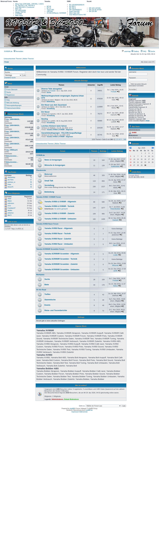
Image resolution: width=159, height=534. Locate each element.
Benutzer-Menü (138, 68)
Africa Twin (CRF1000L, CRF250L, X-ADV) (29, 4)
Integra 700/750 (20, 12)
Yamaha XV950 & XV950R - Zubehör (59, 213)
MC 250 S (72, 8)
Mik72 (10, 215)
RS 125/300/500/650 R (76, 5)
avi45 (115, 271)
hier (98, 72)
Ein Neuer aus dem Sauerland (53, 105)
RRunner (115, 265)
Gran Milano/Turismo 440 (77, 15)
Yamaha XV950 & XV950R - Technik (59, 206)
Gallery (135, 51)
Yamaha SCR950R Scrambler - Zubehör (61, 264)
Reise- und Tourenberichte (55, 310)
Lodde (115, 255)
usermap (126, 51)
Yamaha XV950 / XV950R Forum (48, 197)
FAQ (143, 51)
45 (31, 187)
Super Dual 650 (74, 11)
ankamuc (11, 213)
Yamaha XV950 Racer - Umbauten (58, 244)
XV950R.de (8, 51)
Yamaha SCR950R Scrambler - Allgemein (61, 254)
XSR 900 (50, 11)
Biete (46, 285)
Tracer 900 (50, 10)
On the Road (41, 290)
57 (31, 180)
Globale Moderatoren (71, 399)
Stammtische (50, 300)
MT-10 (49, 8)
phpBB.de (89, 410)
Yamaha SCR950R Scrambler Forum (50, 249)
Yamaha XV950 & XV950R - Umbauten (60, 219)
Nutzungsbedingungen (13, 105)
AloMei (10, 210)
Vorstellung (51, 108)
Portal (6, 62)
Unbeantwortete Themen (13, 59)
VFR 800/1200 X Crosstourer (24, 7)
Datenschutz (83, 412)
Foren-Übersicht (10, 89)
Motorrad (48, 174)
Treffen (47, 294)
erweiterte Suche (10, 78)
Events (47, 305)
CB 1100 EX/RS (20, 10)
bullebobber (115, 166)
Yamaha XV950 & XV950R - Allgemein (60, 129)
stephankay (11, 177)
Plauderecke (41, 170)
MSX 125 (18, 9)
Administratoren (57, 399)
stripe (9, 198)
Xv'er (9, 206)
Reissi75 (10, 187)
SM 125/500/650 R (75, 10)
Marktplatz (40, 275)
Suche (151, 51)
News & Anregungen (53, 160)
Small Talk (48, 181)
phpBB (72, 408)
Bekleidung (51, 101)
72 (31, 177)
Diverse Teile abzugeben (51, 89)
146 (124, 139)
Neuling (44, 119)
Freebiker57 (11, 208)
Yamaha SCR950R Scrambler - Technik (60, 259)
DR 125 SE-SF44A (95, 10)
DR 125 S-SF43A (94, 8)
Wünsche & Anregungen (54, 165)
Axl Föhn (10, 180)
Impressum (75, 412)
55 (31, 182)
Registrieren (9, 95)
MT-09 (49, 6)
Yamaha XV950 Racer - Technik (57, 234)
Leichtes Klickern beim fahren (54, 126)
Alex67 (115, 245)
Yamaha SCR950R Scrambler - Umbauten (61, 269)
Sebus (115, 286)
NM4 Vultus (19, 15)
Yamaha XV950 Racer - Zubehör (57, 239)
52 (31, 184)
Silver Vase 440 (74, 13)
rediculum (11, 203)
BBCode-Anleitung (11, 103)
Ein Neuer (45, 112)
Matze (10, 201)
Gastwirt (115, 220)
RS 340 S (72, 6)
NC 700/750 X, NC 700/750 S (25, 5)
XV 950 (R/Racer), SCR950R (56, 13)
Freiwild (52, 91)
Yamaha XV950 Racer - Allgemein (58, 228)
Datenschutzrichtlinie (12, 108)
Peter (9, 184)
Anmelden (18, 51)
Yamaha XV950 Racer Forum (47, 224)
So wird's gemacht (61, 209)
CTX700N (18, 14)
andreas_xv (11, 182)
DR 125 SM (93, 11)
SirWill (134, 132)
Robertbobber (115, 209)
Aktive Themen (28, 59)
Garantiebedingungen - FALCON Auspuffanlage (61, 133)
